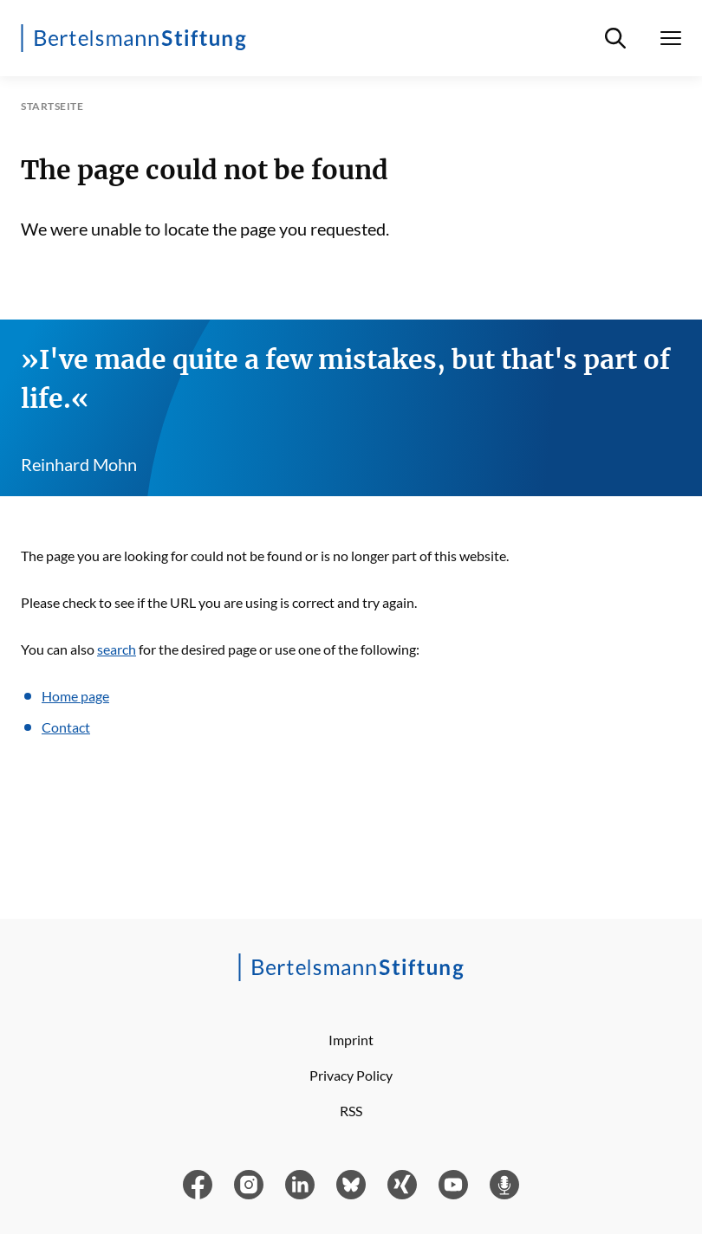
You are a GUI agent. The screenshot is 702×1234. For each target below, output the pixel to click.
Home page (75, 696)
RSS (351, 1110)
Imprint (351, 1039)
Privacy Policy (351, 1075)
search (116, 649)
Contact (66, 727)
